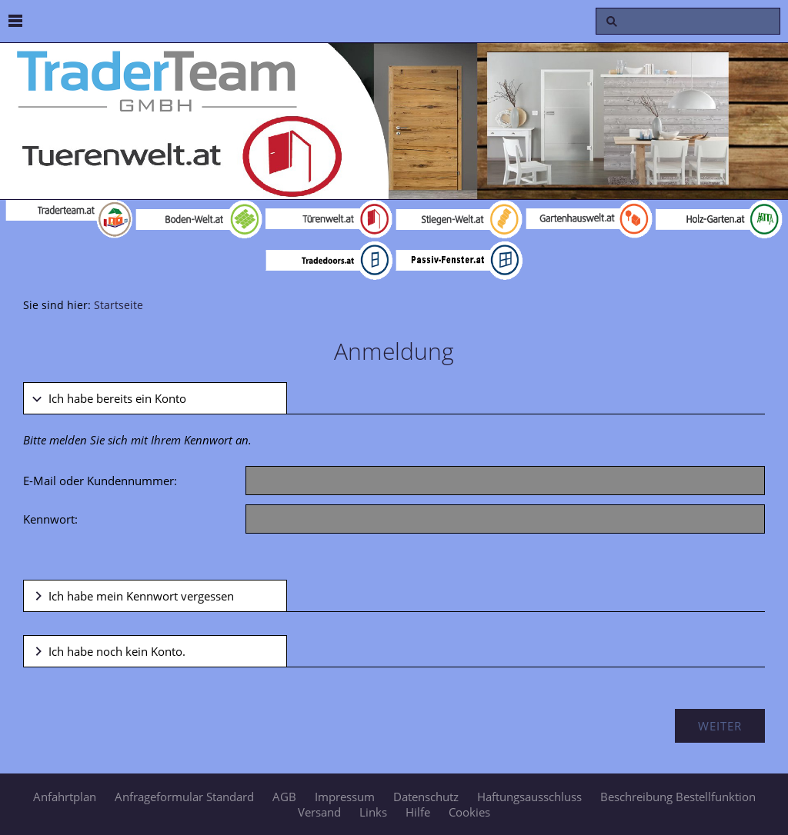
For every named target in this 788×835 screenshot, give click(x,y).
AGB (284, 796)
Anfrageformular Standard (184, 796)
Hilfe (418, 812)
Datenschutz (426, 796)
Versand (319, 812)
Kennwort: (50, 519)
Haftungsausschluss (529, 796)
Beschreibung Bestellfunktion (678, 796)
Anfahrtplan (64, 796)
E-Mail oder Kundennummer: (100, 480)
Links (373, 812)
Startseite (118, 305)
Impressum (345, 796)
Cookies (469, 812)
